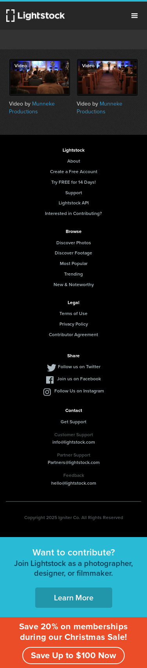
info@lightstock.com (73, 442)
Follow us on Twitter (79, 366)
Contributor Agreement (73, 334)
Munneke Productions (32, 108)
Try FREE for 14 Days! (73, 182)
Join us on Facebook (79, 378)
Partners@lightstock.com (74, 462)
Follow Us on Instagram (79, 390)
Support (73, 192)
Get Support (73, 421)
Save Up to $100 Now (73, 655)
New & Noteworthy (74, 284)
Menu (134, 15)
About (73, 161)
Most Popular (74, 263)
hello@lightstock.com (73, 483)
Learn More (73, 598)
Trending (73, 274)
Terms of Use (73, 313)
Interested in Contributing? (73, 213)
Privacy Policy (73, 324)
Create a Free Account (73, 171)
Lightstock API (74, 202)
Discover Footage (73, 252)
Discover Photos (73, 242)
